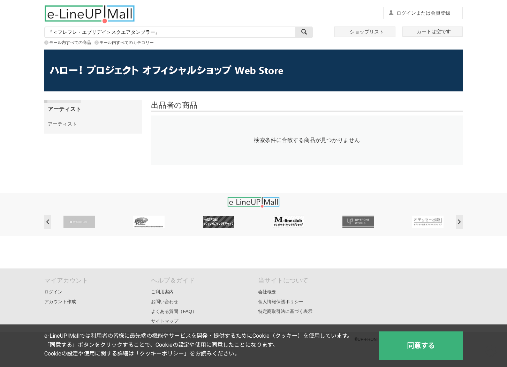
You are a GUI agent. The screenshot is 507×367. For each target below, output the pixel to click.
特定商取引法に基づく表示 (285, 311)
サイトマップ (164, 321)
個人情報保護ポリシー (280, 301)
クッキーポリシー (161, 353)
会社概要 (267, 291)
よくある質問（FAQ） (174, 311)
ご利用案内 (162, 291)
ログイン (53, 291)
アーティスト (62, 124)
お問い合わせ (164, 301)
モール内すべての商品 (70, 42)
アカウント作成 (60, 301)
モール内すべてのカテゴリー (126, 42)
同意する (421, 346)
